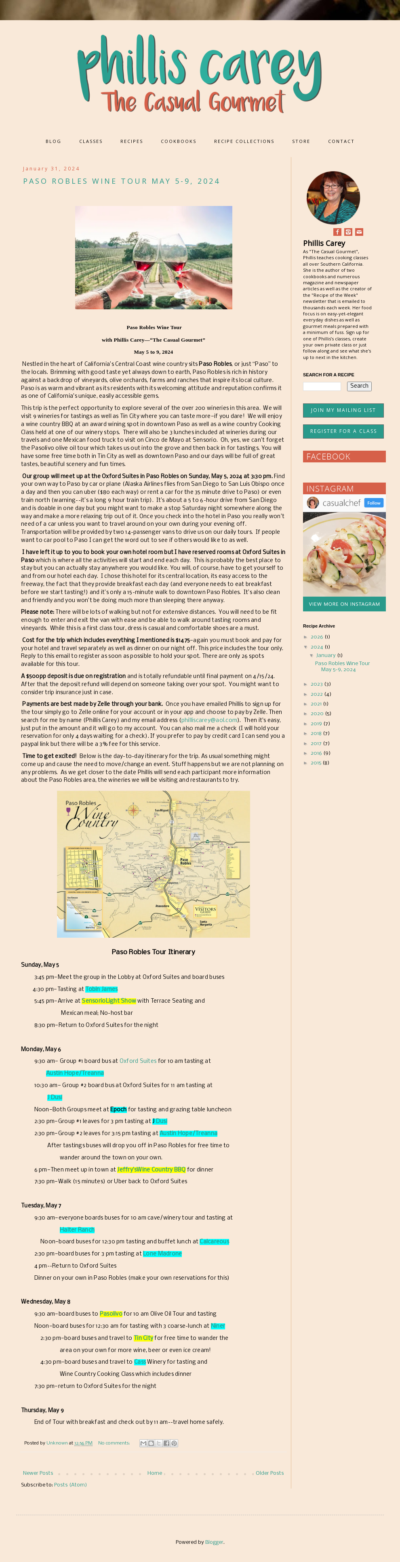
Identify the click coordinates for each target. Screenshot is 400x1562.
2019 (317, 723)
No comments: (114, 1443)
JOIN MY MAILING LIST (343, 410)
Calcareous (214, 1242)
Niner (218, 1326)
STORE (301, 141)
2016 (317, 753)
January (326, 655)
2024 (317, 647)
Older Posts (270, 1473)
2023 (317, 684)
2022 (317, 694)
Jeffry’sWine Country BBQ (151, 1170)
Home (154, 1473)
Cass (140, 1362)
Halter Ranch (77, 1230)
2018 (317, 733)
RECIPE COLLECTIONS (244, 141)
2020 (318, 713)
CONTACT (341, 141)
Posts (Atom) (70, 1485)
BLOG (53, 141)
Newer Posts (38, 1473)
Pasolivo (111, 1314)
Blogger (214, 1542)
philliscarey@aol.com (209, 721)
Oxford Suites (138, 1061)
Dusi (161, 1122)
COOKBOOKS (178, 141)
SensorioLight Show (109, 1001)
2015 (316, 763)
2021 (317, 704)
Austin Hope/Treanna (75, 1074)
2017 (317, 743)
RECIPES (131, 141)
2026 (317, 637)
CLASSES (91, 141)
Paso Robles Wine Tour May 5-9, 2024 (121, 181)
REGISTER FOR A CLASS (343, 431)
